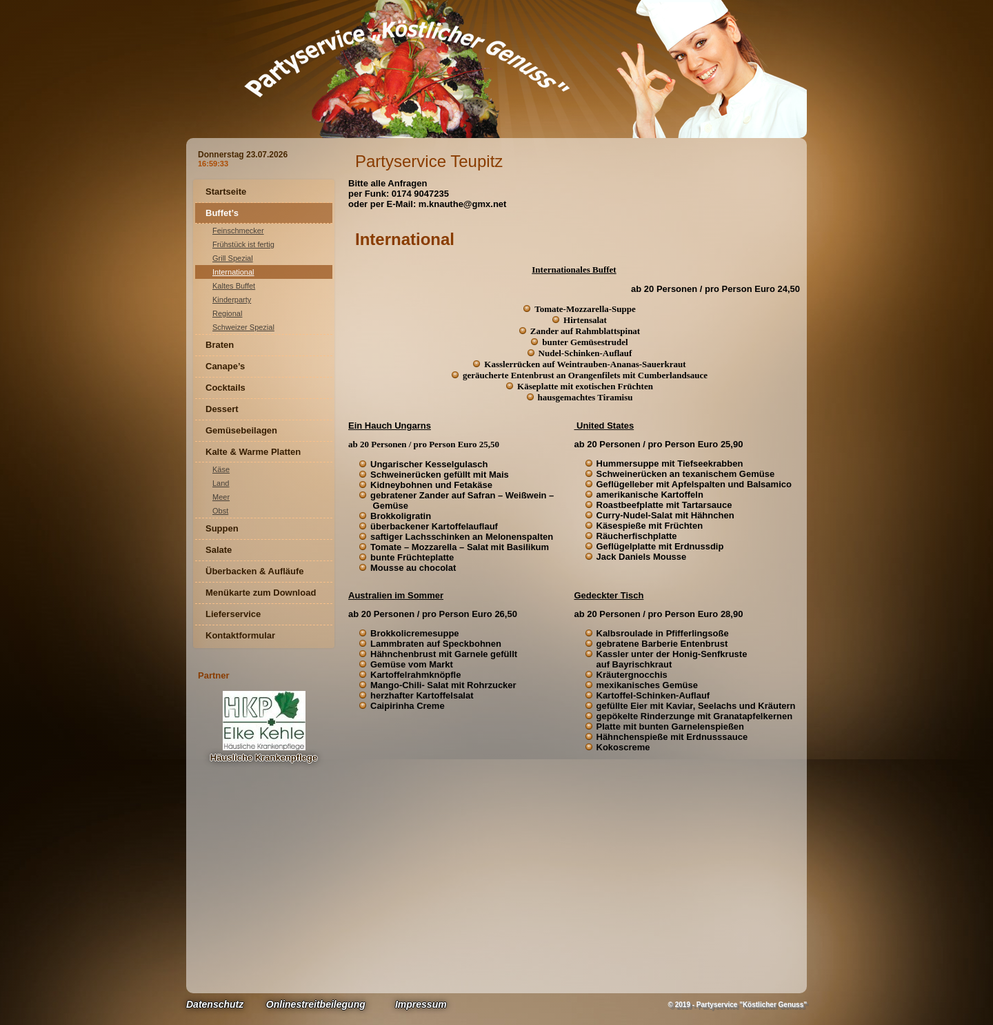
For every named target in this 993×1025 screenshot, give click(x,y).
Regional (227, 313)
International (233, 272)
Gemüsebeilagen (241, 430)
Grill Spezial (232, 258)
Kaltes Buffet (233, 286)
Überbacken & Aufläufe (254, 571)
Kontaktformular (240, 635)
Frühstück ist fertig (243, 244)
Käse (221, 469)
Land (220, 483)
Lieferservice (233, 614)
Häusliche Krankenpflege (263, 757)
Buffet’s (222, 213)
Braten (219, 345)
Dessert (222, 409)
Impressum (421, 1004)
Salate (218, 550)
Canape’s (225, 366)
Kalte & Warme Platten (253, 452)
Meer (221, 497)
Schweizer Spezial (243, 327)
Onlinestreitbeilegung (315, 1004)
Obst (220, 511)
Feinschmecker (238, 230)
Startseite (225, 191)
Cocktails (225, 387)
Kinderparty (231, 299)
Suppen (222, 528)
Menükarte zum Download (260, 592)
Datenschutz (214, 1004)
